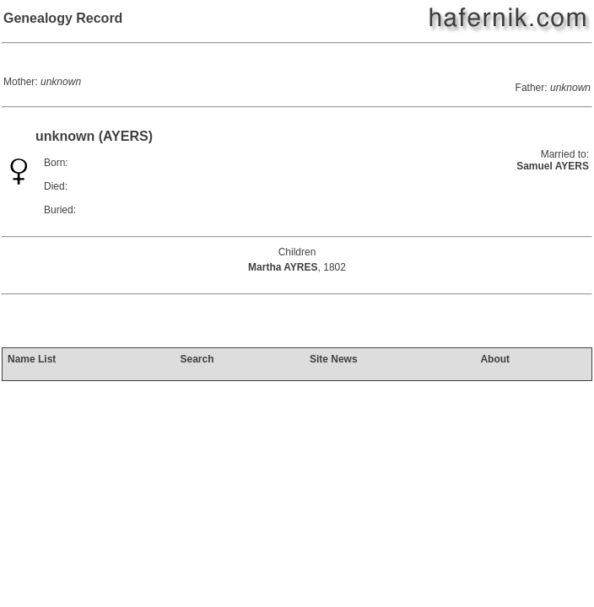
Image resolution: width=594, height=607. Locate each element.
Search (196, 359)
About (495, 359)
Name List (32, 359)
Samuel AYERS (552, 166)
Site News (334, 359)
